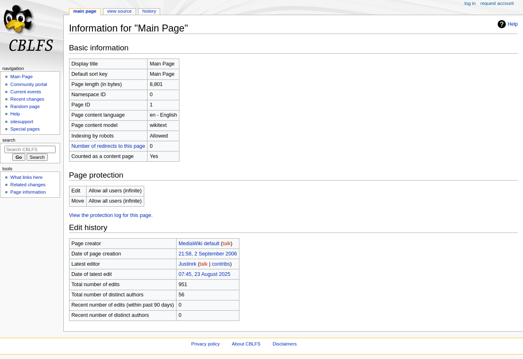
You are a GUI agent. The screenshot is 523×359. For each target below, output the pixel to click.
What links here (26, 177)
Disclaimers (285, 343)
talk (227, 243)
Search (9, 140)
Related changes (27, 184)
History (149, 11)
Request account (497, 3)
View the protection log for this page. (111, 215)
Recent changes (27, 99)
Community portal (28, 84)
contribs (221, 264)
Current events (25, 91)
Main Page (84, 11)
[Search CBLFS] (30, 149)
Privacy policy (205, 343)
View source (119, 11)
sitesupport (21, 121)
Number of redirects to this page (108, 146)
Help (507, 24)
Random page (25, 106)
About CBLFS (246, 343)
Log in (470, 3)
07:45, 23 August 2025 (204, 274)
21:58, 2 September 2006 (208, 254)
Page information (28, 192)
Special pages (25, 128)
